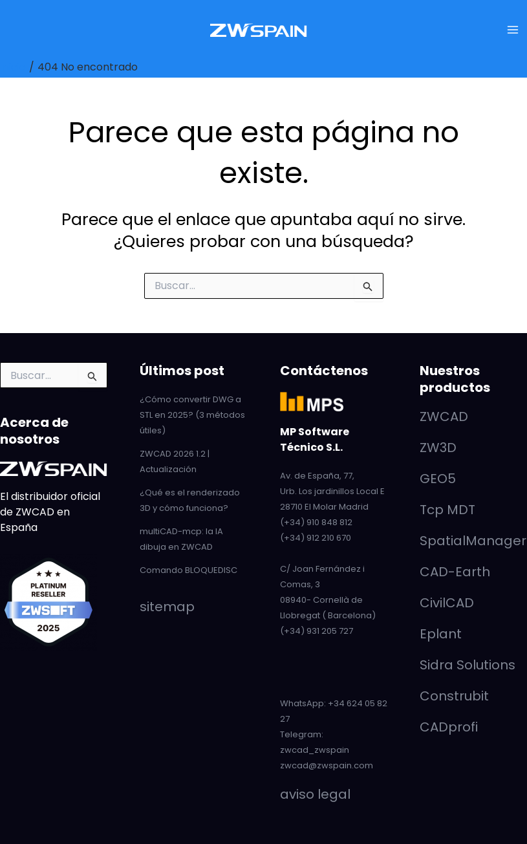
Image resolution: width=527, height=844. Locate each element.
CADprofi (449, 727)
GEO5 (438, 479)
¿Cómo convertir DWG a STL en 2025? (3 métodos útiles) (192, 415)
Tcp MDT (447, 510)
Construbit (454, 696)
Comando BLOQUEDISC (188, 570)
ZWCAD (444, 416)
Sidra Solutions (467, 665)
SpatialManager (473, 541)
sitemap (167, 607)
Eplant (441, 634)
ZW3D (438, 447)
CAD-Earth (455, 572)
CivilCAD (447, 603)
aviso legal (315, 794)
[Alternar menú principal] (513, 30)
